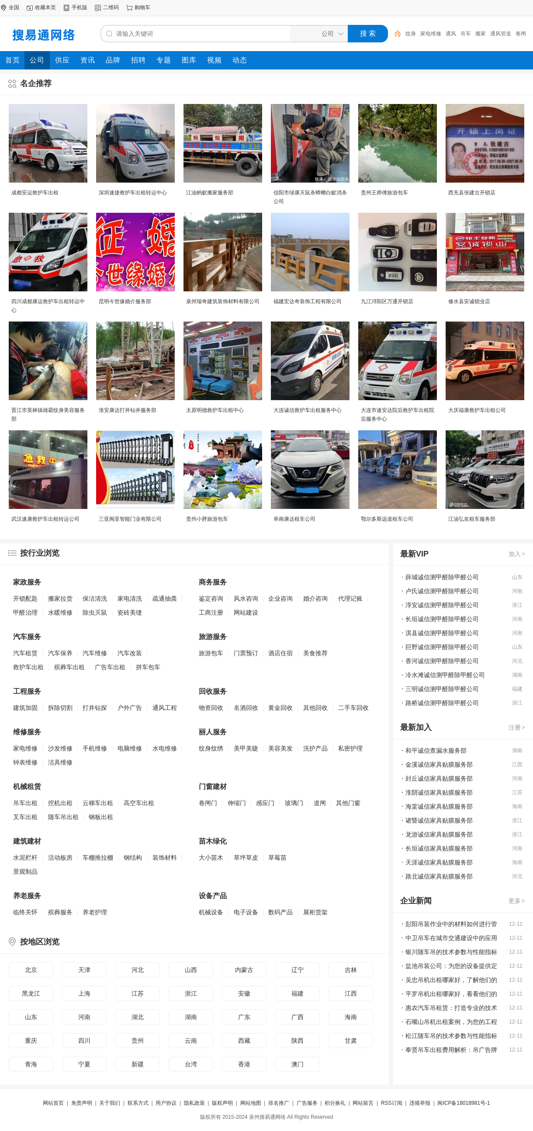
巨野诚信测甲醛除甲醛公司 (442, 646)
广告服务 (307, 1103)
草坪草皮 (246, 857)
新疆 (138, 1064)
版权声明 (222, 1103)
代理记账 (350, 598)
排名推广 (278, 1103)
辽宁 (297, 969)
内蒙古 (244, 969)
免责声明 (81, 1103)
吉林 (351, 969)
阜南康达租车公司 (294, 519)
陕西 (297, 1040)
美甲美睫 (246, 748)
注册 (517, 727)
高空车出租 (139, 802)
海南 (351, 1016)
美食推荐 (315, 653)
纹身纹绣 (211, 748)
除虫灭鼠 (95, 612)
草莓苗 (277, 857)
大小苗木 (211, 857)
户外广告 (130, 707)
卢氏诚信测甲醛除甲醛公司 (442, 591)
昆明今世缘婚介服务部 (125, 301)
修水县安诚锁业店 (469, 301)
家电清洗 (130, 598)
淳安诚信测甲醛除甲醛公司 (442, 605)
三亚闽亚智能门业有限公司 (130, 519)
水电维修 (164, 748)
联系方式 (138, 1103)
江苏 (138, 993)
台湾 (191, 1064)
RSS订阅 (391, 1103)
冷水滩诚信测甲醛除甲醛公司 (445, 674)
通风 (451, 34)
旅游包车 (211, 653)
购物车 (142, 7)
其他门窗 (348, 802)
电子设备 (246, 912)
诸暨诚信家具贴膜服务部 (439, 820)
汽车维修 (95, 653)
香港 (244, 1064)
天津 (84, 969)
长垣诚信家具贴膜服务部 (439, 848)
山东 (31, 1016)
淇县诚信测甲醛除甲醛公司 (442, 632)
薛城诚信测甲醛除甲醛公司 (442, 577)
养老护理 (95, 912)
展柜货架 (315, 912)
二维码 (111, 7)
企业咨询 (280, 598)
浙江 (191, 993)
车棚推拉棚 (98, 857)
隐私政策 (194, 1103)
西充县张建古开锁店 (471, 193)
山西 (191, 969)
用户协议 (166, 1103)
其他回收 (315, 707)
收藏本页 (45, 7)
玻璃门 (294, 802)
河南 (84, 1016)
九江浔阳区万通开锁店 (387, 301)
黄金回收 (280, 707)
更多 (517, 900)
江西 (351, 993)
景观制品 (25, 871)
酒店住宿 (280, 653)
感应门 (265, 802)
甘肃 (351, 1040)
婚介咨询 (315, 598)
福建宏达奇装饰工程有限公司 (307, 301)
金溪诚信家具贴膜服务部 (439, 764)
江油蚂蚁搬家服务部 (209, 193)
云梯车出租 (98, 802)
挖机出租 (60, 802)
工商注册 (211, 612)
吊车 (465, 34)
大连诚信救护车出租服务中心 (307, 410)
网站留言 (363, 1103)
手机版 (79, 7)
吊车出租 (25, 802)
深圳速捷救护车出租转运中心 (133, 193)
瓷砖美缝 (130, 612)
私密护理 (350, 748)
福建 (297, 993)
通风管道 (500, 34)
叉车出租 (25, 816)
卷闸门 (208, 802)
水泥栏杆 (25, 857)
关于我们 (109, 1103)
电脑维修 (130, 748)
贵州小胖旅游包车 (207, 519)
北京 (31, 969)
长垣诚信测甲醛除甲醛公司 (442, 619)
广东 (244, 1016)
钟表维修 (25, 762)
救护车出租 (28, 667)
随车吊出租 (63, 816)
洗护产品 (315, 748)
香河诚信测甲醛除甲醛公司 (442, 660)
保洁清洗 (95, 598)
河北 (138, 969)
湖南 (191, 1016)
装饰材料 (164, 857)
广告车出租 (110, 667)
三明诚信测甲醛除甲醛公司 (442, 688)
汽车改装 (130, 653)
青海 (31, 1064)
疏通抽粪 (164, 598)
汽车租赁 (25, 653)
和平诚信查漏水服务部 (436, 750)
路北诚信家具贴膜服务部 (439, 876)
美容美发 (280, 748)
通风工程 (164, 707)
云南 (191, 1040)
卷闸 (521, 34)
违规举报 (419, 1103)
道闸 (320, 802)
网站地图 (250, 1103)
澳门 (297, 1064)
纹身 (410, 34)
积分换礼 (335, 1103)
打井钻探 (95, 707)
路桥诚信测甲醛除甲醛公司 (442, 702)
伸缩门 (237, 802)
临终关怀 (25, 912)
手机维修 (95, 748)
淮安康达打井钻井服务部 (127, 410)
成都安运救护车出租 (35, 193)
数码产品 (280, 912)
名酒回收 (246, 707)
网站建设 (246, 612)
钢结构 (133, 857)
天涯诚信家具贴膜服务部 (439, 862)
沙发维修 (60, 748)
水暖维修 (60, 612)
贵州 (138, 1040)
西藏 (244, 1040)
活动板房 (60, 857)
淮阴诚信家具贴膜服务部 (439, 792)
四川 (84, 1040)
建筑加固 (25, 707)
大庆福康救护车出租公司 (477, 410)
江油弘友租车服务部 (471, 519)
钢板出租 (101, 816)
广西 (297, 1016)
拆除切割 (60, 707)
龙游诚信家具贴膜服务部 (439, 834)
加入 (517, 553)
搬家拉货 (60, 598)
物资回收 (211, 707)
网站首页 (53, 1103)
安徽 (244, 993)
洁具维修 (60, 762)
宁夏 (84, 1064)
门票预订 (246, 653)
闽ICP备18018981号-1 (463, 1103)
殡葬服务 (60, 912)
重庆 (31, 1040)
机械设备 (211, 912)
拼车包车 (148, 667)
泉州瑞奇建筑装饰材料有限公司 (223, 301)
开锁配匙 (25, 598)
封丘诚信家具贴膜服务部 (439, 778)
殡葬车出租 (69, 667)
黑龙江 (31, 993)
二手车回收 (353, 707)
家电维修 (430, 34)
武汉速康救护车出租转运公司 (45, 519)
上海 (84, 993)
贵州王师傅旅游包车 (384, 193)
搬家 (480, 34)
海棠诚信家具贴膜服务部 (439, 806)
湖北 (138, 1016)
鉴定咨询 (211, 598)
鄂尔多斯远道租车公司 (387, 519)
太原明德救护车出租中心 (215, 410)
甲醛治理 (25, 612)
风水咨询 (246, 598)
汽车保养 (60, 653)
